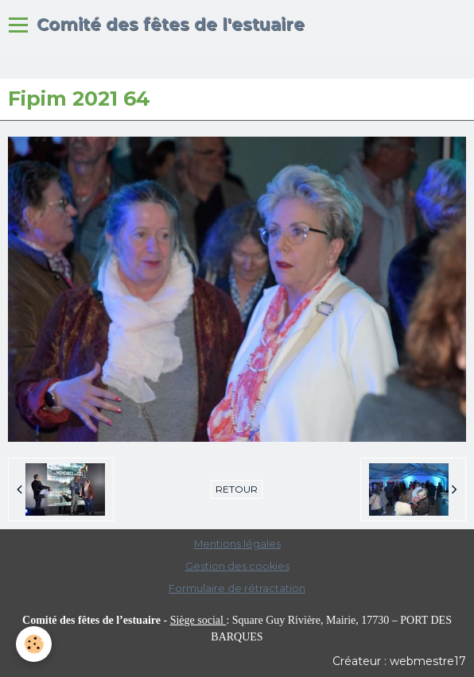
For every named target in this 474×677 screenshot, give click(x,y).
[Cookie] (34, 644)
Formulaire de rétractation (237, 588)
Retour (237, 489)
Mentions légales (237, 544)
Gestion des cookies (237, 566)
